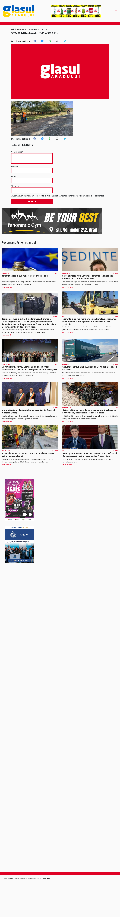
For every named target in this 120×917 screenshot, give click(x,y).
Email (14, 176)
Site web (15, 186)
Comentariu (17, 152)
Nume (14, 166)
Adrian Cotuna (21, 29)
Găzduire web (37, 878)
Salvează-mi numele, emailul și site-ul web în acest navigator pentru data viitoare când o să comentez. (58, 196)
